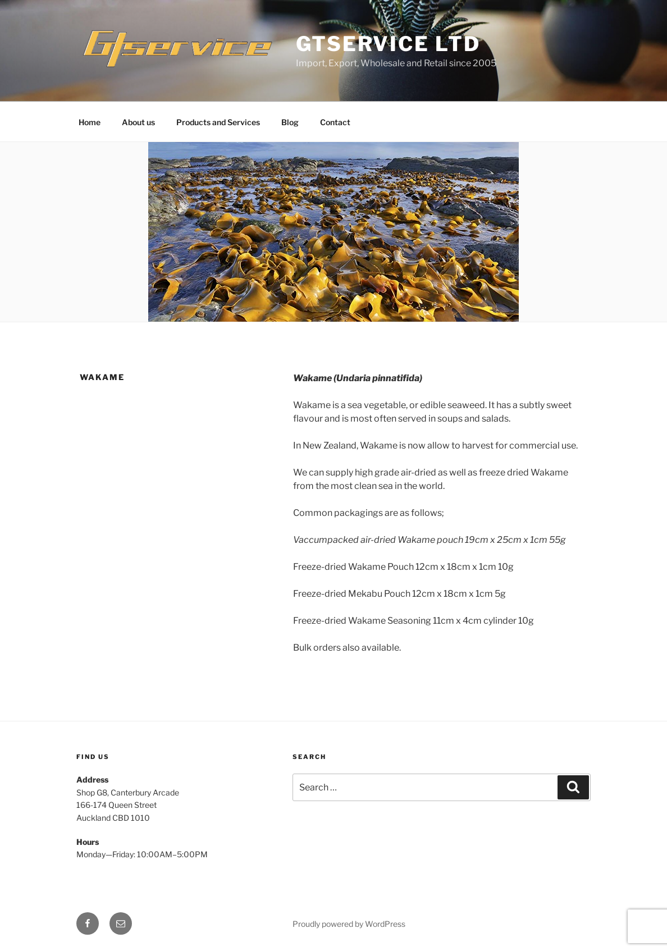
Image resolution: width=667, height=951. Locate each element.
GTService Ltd (388, 43)
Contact (335, 122)
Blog (290, 122)
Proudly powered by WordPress (349, 924)
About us (138, 122)
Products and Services (218, 122)
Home (89, 122)
